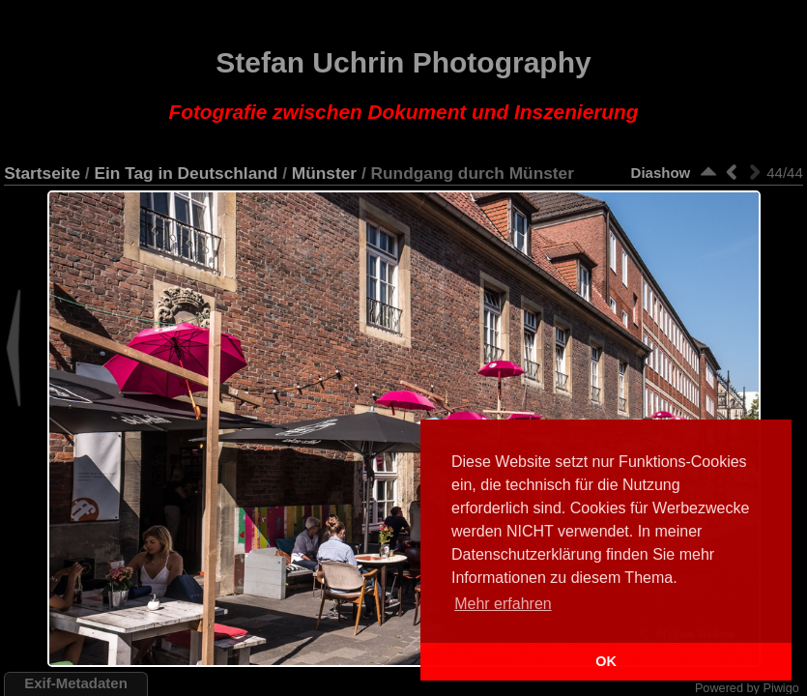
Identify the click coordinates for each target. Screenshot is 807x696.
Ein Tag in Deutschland (185, 173)
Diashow (661, 172)
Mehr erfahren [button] (503, 603)
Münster (324, 173)
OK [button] (606, 661)
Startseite (42, 173)
